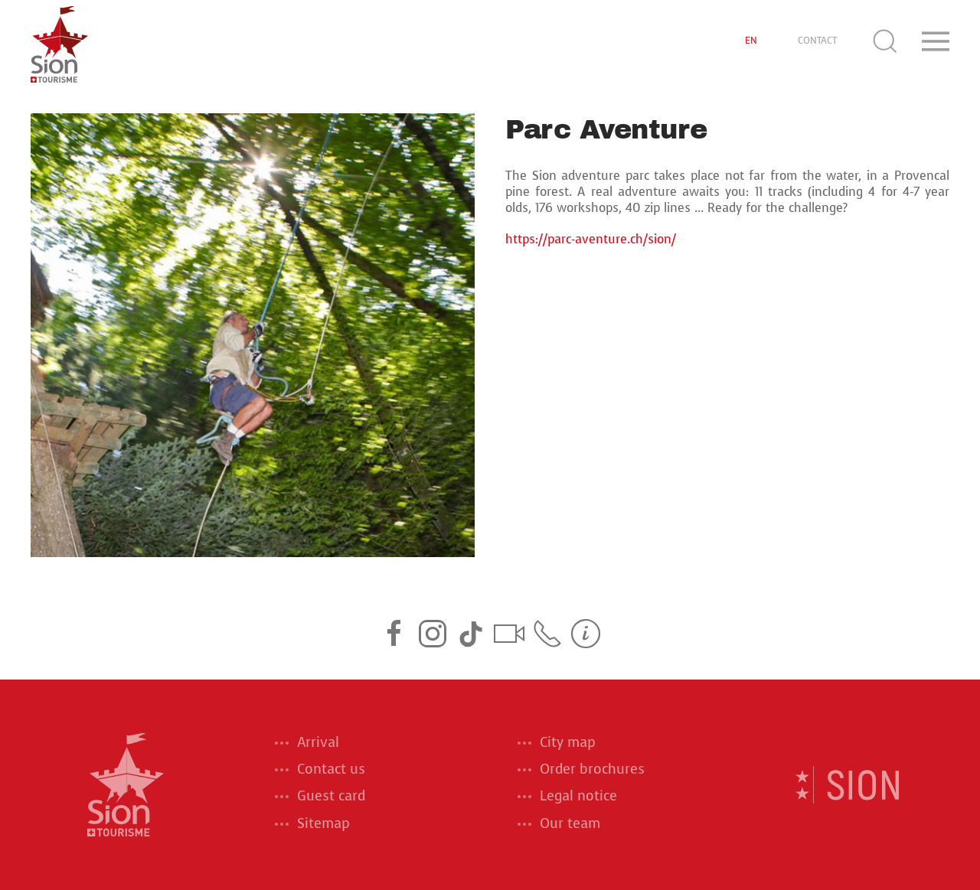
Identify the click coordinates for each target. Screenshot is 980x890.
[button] (885, 41)
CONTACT (817, 40)
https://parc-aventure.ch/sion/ (590, 239)
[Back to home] (59, 41)
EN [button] (751, 40)
